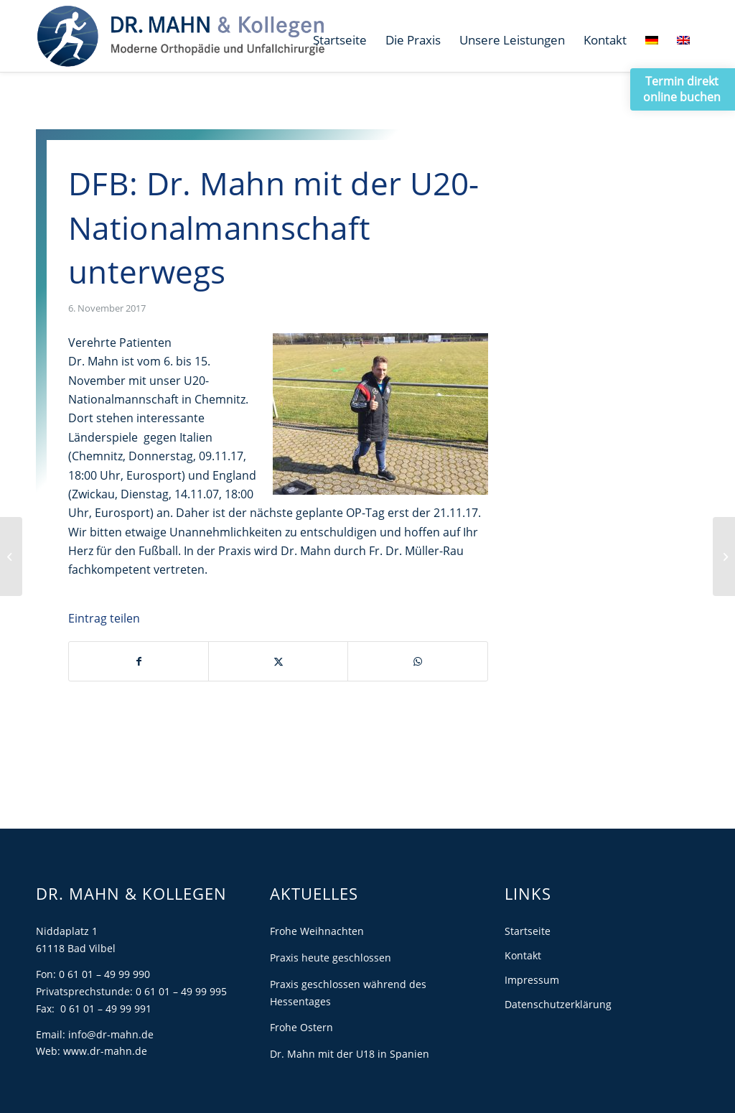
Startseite (528, 931)
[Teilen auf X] (278, 661)
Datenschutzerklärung (558, 1004)
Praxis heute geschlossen (330, 957)
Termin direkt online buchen (682, 89)
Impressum (532, 980)
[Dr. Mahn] (180, 35)
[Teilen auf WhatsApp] (417, 661)
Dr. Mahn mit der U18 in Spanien (349, 1054)
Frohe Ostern (301, 1027)
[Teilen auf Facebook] (138, 661)
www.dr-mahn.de (105, 1051)
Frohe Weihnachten (317, 931)
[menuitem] (340, 40)
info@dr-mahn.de (111, 1034)
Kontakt (523, 955)
